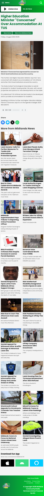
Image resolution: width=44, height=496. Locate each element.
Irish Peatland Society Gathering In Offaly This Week (33, 308)
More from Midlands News (23, 33)
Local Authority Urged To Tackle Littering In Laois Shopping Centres (33, 178)
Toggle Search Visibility (41, 3)
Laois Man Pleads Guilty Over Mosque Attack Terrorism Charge (33, 142)
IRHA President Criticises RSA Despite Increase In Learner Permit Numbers (11, 245)
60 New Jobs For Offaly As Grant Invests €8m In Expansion (33, 210)
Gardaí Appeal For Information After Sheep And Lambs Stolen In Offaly (11, 372)
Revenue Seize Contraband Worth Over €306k (33, 244)
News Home (7, 33)
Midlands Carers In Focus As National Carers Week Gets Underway (11, 432)
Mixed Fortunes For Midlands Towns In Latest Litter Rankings (33, 401)
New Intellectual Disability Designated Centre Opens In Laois (33, 276)
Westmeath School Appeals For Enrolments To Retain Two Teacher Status (11, 402)
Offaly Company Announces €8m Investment (33, 338)
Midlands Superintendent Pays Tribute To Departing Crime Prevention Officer (11, 212)
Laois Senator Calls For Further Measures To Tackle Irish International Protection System (11, 144)
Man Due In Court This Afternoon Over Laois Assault (11, 308)
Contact (37, 483)
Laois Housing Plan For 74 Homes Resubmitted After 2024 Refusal (33, 371)
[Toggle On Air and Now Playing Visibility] (33, 9)
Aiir (34, 493)
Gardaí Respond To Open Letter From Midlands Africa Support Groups (11, 277)
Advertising (27, 481)
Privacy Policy (36, 481)
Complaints (29, 483)
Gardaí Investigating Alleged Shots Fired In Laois (33, 431)
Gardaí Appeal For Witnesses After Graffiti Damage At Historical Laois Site (11, 340)
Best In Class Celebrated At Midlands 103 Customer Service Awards (11, 179)
